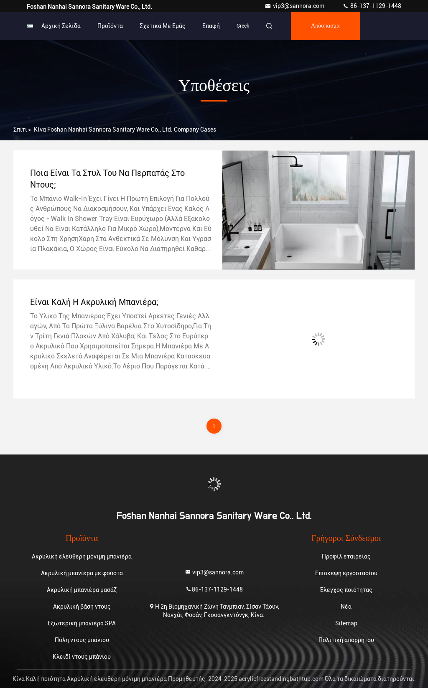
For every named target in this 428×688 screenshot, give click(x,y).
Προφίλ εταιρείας (346, 556)
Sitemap (346, 623)
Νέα (346, 606)
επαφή (211, 26)
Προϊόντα (110, 26)
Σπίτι (20, 129)
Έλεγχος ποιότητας (346, 589)
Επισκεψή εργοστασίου (346, 573)
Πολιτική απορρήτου (346, 640)
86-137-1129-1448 (371, 6)
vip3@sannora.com (295, 6)
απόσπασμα (325, 26)
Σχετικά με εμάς (163, 26)
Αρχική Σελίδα (61, 26)
